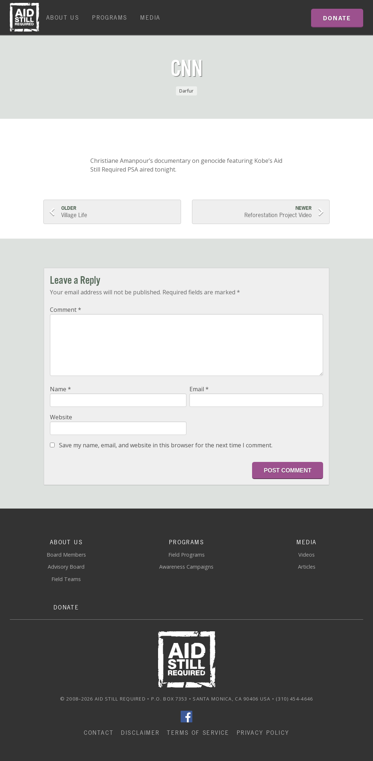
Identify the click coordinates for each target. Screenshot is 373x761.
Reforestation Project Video (255, 212)
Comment (65, 310)
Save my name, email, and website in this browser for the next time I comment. (165, 445)
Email (199, 389)
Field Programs (186, 554)
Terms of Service (198, 733)
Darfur (186, 90)
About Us (62, 17)
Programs (109, 17)
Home (24, 17)
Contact (99, 733)
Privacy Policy (263, 733)
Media (150, 17)
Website (61, 417)
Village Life (118, 212)
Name (60, 389)
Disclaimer (140, 733)
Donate (66, 607)
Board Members (66, 554)
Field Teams (66, 579)
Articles (306, 566)
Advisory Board (66, 566)
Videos (306, 554)
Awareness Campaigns (186, 566)
